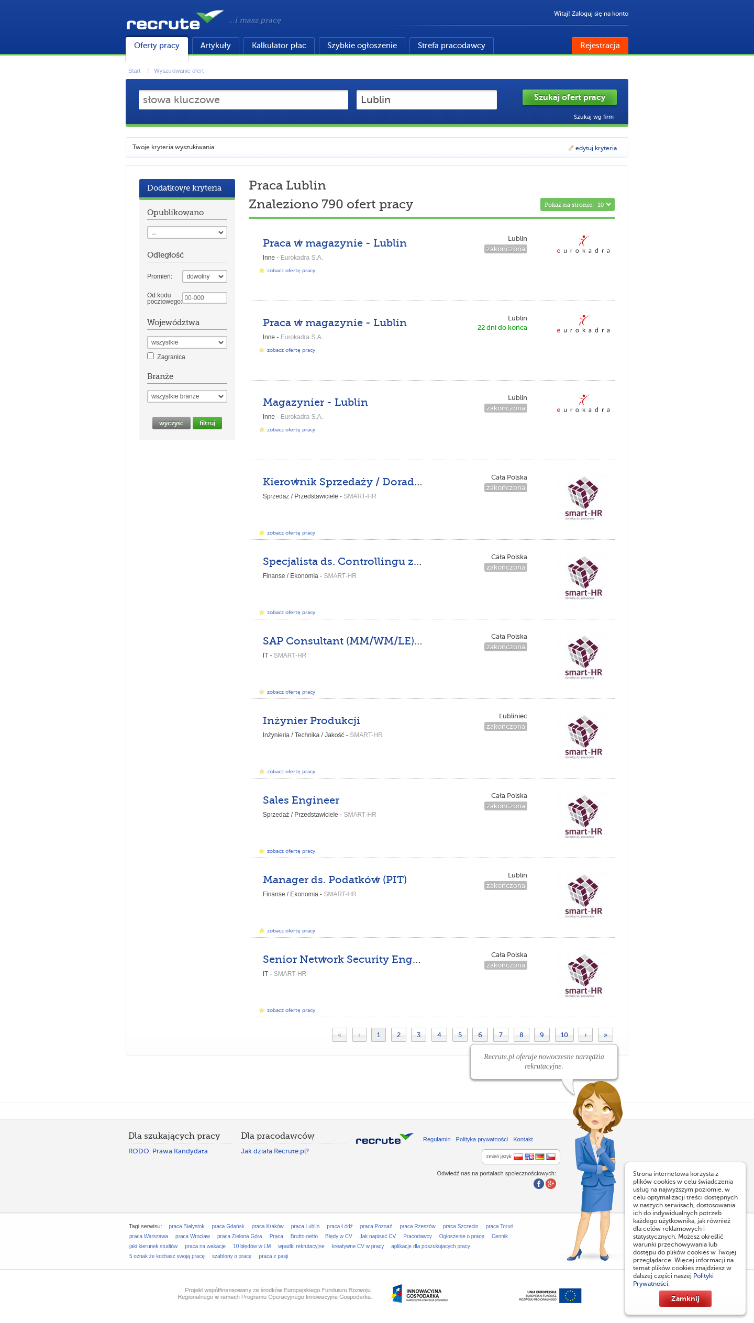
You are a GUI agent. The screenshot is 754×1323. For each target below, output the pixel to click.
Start (134, 71)
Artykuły (216, 45)
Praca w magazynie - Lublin (335, 243)
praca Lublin (305, 1226)
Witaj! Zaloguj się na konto (591, 13)
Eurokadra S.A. (302, 257)
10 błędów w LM (252, 1246)
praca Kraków (268, 1226)
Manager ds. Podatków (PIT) (335, 880)
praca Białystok (187, 1226)
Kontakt (523, 1139)
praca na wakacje (205, 1246)
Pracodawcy (417, 1236)
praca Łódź (339, 1226)
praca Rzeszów (417, 1226)
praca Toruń (500, 1226)
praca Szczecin (461, 1226)
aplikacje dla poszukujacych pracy (430, 1246)
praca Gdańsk (228, 1226)
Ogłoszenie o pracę (461, 1236)
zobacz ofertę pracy (291, 270)
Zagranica (171, 357)
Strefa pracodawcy (451, 45)
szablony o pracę (232, 1256)
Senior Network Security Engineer (351, 959)
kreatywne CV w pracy (358, 1246)
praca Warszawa (148, 1236)
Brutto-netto (304, 1236)
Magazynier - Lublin (315, 402)
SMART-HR (359, 496)
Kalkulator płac (279, 45)
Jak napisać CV (378, 1236)
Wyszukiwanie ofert (179, 71)
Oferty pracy (157, 45)
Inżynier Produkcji (311, 721)
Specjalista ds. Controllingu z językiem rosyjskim (390, 561)
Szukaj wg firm (594, 117)
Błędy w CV (338, 1236)
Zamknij (685, 1298)
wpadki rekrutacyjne (301, 1246)
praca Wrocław (192, 1236)
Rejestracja (600, 45)
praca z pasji (274, 1256)
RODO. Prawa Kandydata (168, 1151)
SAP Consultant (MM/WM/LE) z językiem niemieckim (400, 641)
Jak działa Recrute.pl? (275, 1151)
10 (564, 1035)
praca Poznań (376, 1226)
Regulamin (437, 1139)
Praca (276, 1236)
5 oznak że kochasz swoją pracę (167, 1256)
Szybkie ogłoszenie (362, 45)
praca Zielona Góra (239, 1236)
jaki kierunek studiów (153, 1246)
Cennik (500, 1236)
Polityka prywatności (482, 1139)
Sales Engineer (301, 800)
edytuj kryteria (592, 148)
